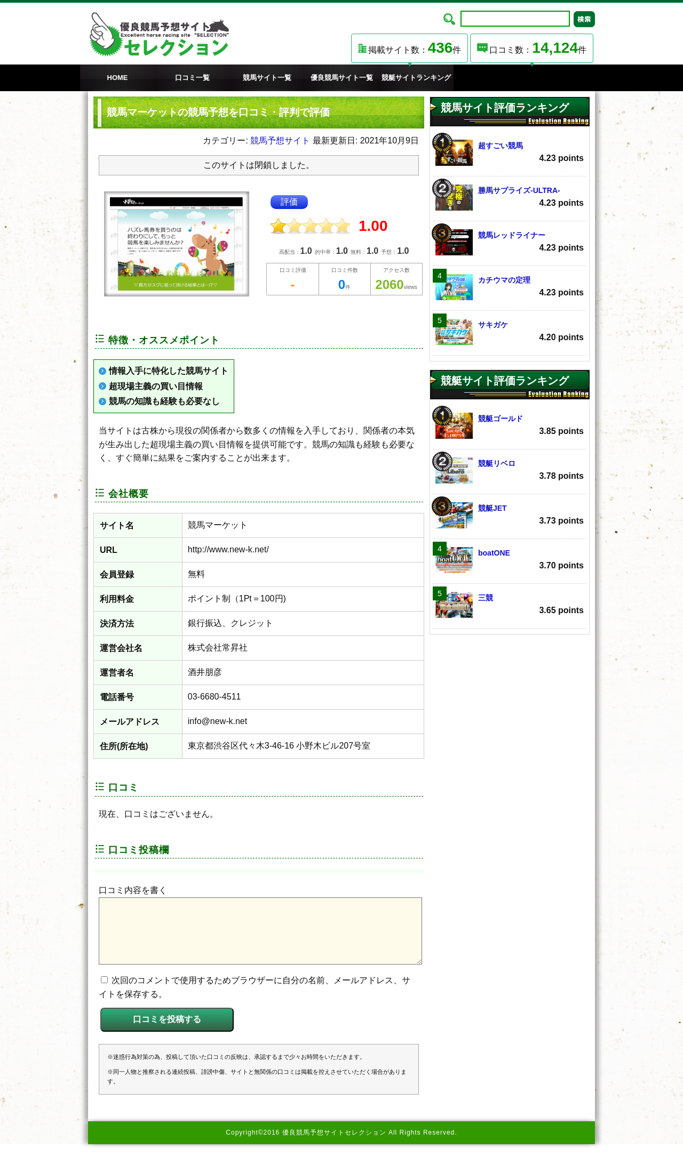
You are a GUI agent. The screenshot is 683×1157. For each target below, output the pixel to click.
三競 (509, 605)
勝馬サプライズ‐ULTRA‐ (509, 197)
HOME (117, 78)
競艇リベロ (509, 470)
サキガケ (509, 332)
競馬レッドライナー (509, 242)
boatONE (509, 560)
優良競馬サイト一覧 (342, 78)
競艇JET (509, 515)
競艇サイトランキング (416, 78)
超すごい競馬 (509, 153)
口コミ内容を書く (133, 890)
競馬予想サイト (280, 140)
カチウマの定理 (509, 287)
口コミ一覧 (192, 78)
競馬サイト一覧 (267, 78)
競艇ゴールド (509, 426)
